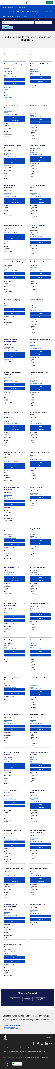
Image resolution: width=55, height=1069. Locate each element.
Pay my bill (41, 999)
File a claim (16, 999)
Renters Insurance (32, 1051)
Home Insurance (14, 1051)
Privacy (4, 1057)
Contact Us (17, 1047)
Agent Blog (30, 1047)
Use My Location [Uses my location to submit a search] (6, 25)
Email (14, 79)
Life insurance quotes (9, 1027)
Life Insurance (23, 1051)
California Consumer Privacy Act (23, 1057)
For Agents (23, 1047)
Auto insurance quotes (10, 1024)
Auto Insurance (6, 1051)
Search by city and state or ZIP (9, 19)
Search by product (39, 19)
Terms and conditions (36, 1057)
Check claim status (28, 998)
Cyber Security (11, 1057)
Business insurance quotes (11, 1028)
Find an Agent (6, 1047)
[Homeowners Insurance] (21, 54)
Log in (49, 2)
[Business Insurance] (46, 54)
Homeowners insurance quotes (12, 1025)
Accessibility (45, 1057)
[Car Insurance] (34, 54)
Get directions (15, 83)
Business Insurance (41, 1051)
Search (8, 27)
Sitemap (4, 1060)
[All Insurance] (9, 54)
